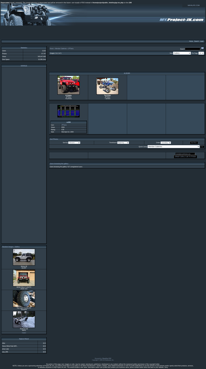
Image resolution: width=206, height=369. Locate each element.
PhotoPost (105, 358)
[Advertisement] (103, 32)
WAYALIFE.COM (194, 5)
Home (191, 41)
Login (201, 41)
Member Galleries (61, 48)
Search (196, 41)
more (24, 333)
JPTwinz (71, 48)
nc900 (69, 122)
